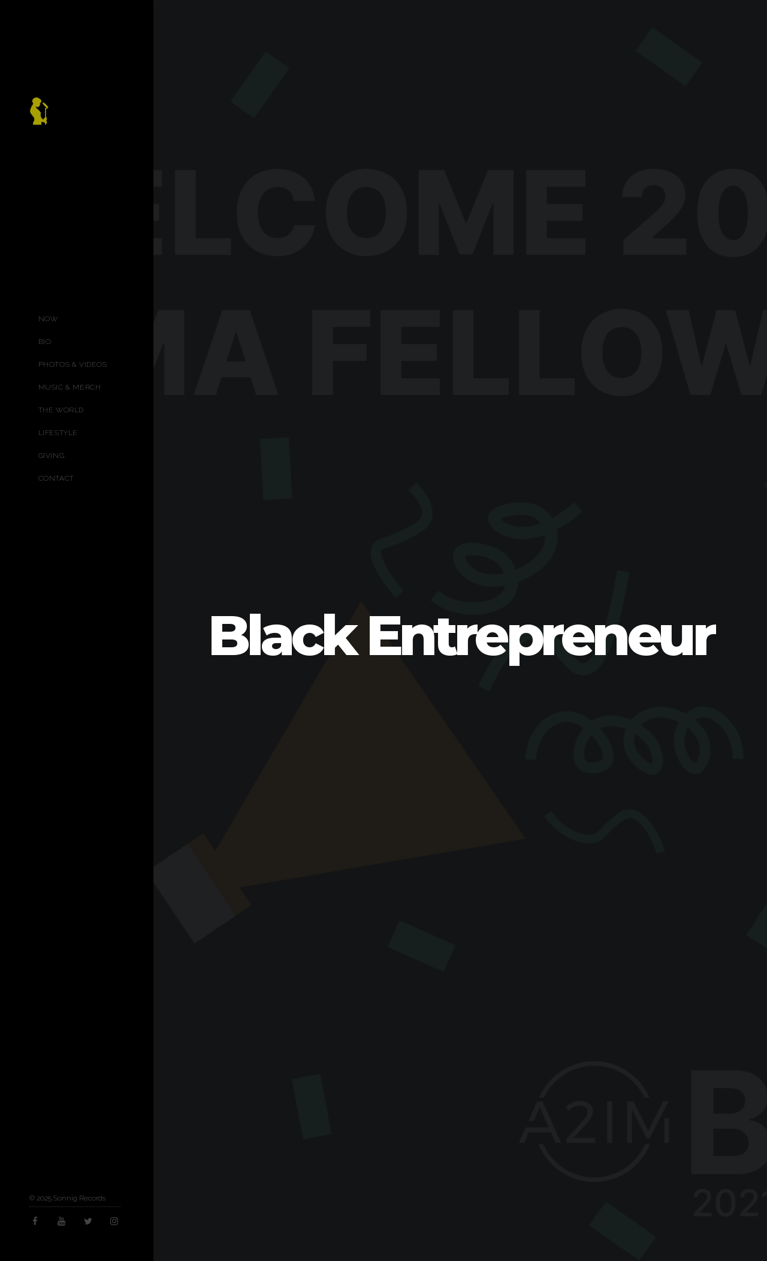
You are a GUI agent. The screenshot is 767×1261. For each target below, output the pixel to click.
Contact (56, 478)
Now (48, 319)
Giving (51, 455)
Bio (45, 341)
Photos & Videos (72, 364)
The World (61, 410)
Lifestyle (58, 433)
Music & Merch (69, 387)
